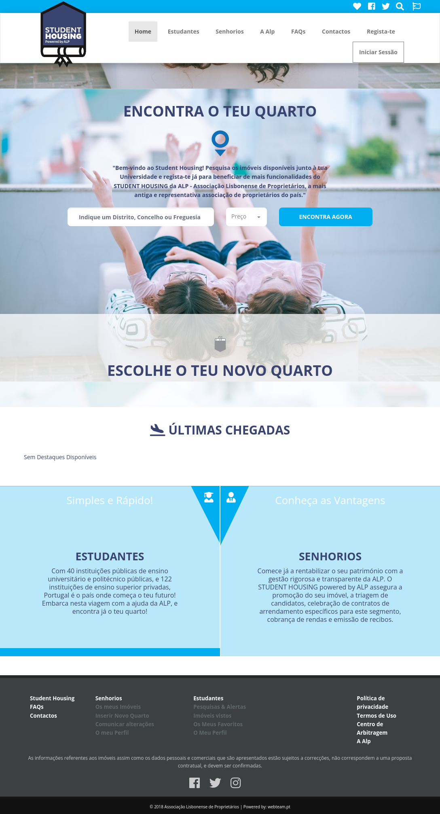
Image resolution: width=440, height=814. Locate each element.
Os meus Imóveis (118, 706)
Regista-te (381, 31)
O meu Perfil (112, 732)
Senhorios (229, 31)
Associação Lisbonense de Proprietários (202, 807)
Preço (245, 216)
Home (143, 31)
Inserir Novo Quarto (122, 715)
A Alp (267, 31)
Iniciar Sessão (378, 52)
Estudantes (183, 31)
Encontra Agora (325, 216)
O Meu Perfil (209, 732)
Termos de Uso (376, 715)
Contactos (336, 31)
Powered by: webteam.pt (266, 807)
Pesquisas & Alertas (219, 706)
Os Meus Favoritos (218, 724)
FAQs (298, 31)
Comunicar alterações (124, 724)
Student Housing (52, 698)
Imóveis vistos (212, 715)
